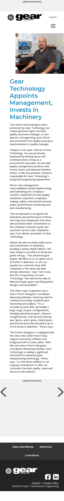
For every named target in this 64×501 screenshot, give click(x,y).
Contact (36, 482)
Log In (53, 17)
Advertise (46, 446)
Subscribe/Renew (23, 446)
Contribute (32, 455)
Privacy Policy (51, 482)
